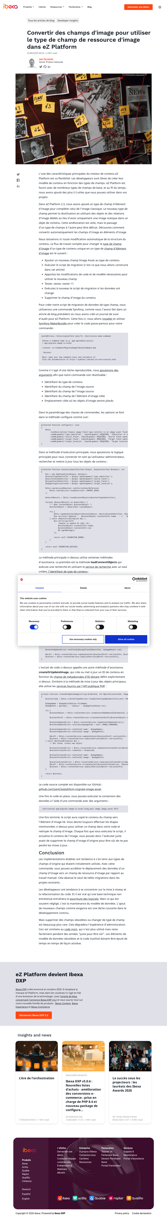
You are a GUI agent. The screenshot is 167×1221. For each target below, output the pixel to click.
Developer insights (67, 20)
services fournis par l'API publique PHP (80, 686)
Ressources (56, 7)
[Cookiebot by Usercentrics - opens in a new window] (134, 579)
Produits (27, 7)
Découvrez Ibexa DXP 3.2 (33, 1015)
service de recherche (98, 567)
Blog (89, 7)
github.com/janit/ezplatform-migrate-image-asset (70, 789)
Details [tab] (83, 588)
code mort (70, 929)
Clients (42, 7)
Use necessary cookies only (83, 639)
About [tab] (127, 588)
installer (107, 318)
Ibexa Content (63, 1003)
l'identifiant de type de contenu (68, 571)
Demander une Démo (138, 7)
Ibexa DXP (21, 989)
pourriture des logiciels (84, 899)
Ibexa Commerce (40, 1006)
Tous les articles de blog (41, 20)
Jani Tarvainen (46, 59)
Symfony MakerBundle (53, 323)
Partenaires (75, 7)
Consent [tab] (39, 588)
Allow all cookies (126, 639)
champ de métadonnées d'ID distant (77, 677)
